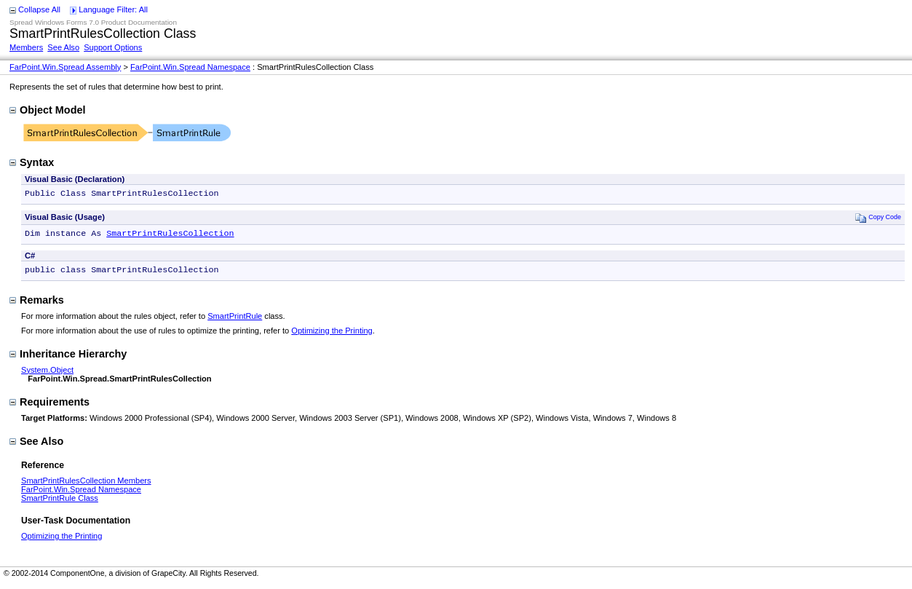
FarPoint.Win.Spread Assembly (65, 67)
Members (26, 47)
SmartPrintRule (234, 320)
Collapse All (39, 9)
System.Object (47, 374)
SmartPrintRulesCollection (170, 236)
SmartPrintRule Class (59, 502)
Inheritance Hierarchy (68, 358)
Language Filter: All (113, 9)
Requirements (49, 406)
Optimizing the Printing (331, 335)
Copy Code (878, 218)
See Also (63, 47)
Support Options (113, 47)
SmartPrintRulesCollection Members (86, 485)
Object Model (47, 110)
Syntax (31, 162)
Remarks (36, 304)
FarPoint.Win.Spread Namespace (190, 67)
